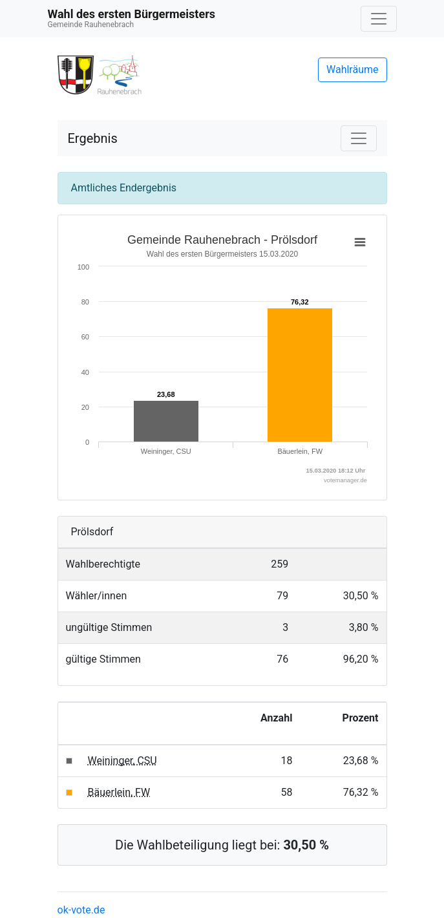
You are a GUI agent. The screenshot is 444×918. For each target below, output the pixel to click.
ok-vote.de (81, 910)
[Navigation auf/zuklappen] (379, 19)
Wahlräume (352, 69)
